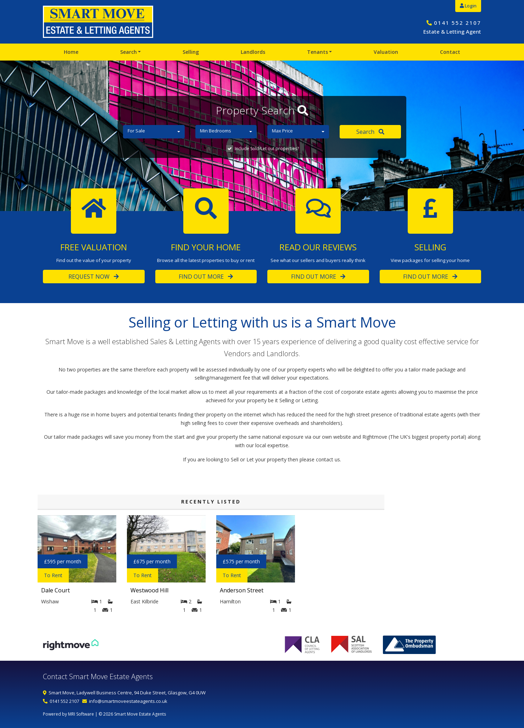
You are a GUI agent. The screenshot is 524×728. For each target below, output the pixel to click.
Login (468, 5)
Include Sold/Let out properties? (267, 149)
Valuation (386, 52)
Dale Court (55, 590)
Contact (450, 52)
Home (71, 52)
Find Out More (206, 276)
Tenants (317, 52)
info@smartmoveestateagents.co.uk (128, 701)
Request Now (93, 276)
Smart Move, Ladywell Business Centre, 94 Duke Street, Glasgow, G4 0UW (127, 692)
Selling (191, 52)
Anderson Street (241, 590)
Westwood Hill (149, 590)
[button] (154, 131)
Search (128, 52)
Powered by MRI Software (68, 714)
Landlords (253, 52)
